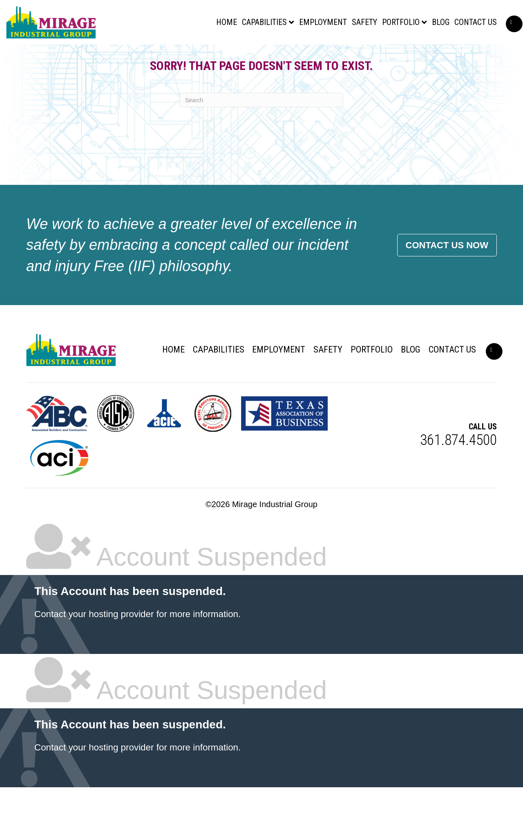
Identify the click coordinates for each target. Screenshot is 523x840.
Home (200, 26)
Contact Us (449, 26)
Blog (414, 26)
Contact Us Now (447, 298)
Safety (338, 26)
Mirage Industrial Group (274, 557)
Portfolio (374, 26)
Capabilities (238, 26)
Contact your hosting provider (94, 667)
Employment (297, 26)
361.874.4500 (458, 492)
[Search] (261, 153)
